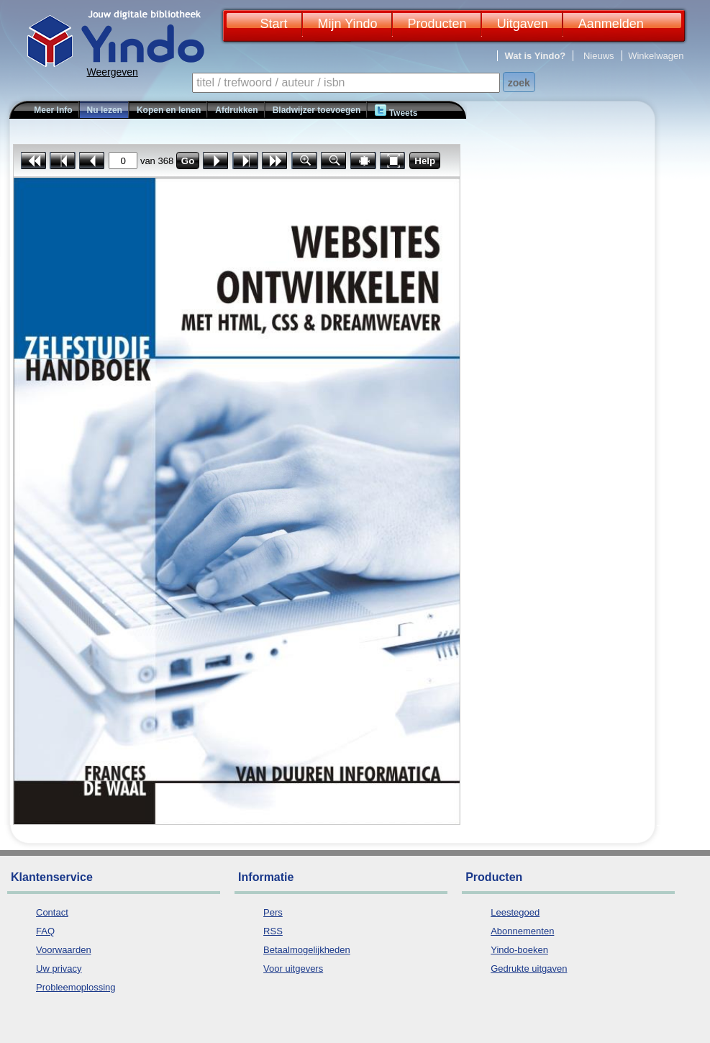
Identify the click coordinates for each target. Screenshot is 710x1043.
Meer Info (53, 110)
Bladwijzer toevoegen (317, 110)
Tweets (396, 111)
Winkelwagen (655, 55)
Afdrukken (236, 110)
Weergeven (112, 72)
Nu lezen (104, 110)
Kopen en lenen (169, 110)
